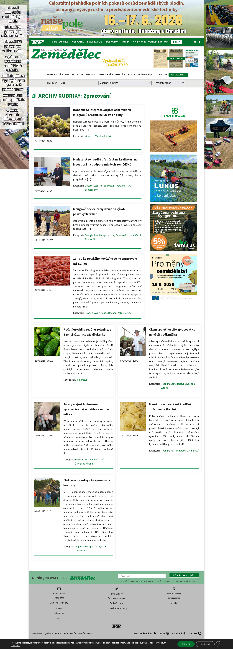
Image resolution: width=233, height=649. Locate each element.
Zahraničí (90, 239)
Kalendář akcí (178, 74)
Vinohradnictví (103, 136)
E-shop (59, 607)
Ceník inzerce (174, 597)
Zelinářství (81, 379)
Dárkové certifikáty (59, 602)
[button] (184, 575)
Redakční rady (116, 603)
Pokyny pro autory (116, 598)
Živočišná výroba (84, 463)
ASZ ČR (73, 633)
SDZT (89, 633)
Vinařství (89, 136)
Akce (59, 618)
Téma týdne (121, 74)
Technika (80, 550)
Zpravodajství (53, 74)
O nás (54, 41)
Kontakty (163, 41)
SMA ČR (81, 633)
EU (76, 74)
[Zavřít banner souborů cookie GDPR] (218, 644)
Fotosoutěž (160, 74)
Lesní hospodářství (104, 185)
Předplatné (79, 41)
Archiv (136, 41)
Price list (174, 602)
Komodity (91, 74)
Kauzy (104, 312)
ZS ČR (65, 633)
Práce (110, 74)
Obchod (112, 312)
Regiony (132, 74)
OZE (103, 546)
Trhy (81, 74)
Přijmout (186, 644)
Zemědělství (91, 189)
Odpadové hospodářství (128, 235)
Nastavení (205, 644)
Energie (89, 235)
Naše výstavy (112, 41)
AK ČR (58, 633)
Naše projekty (95, 41)
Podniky (165, 383)
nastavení (15, 645)
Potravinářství (122, 185)
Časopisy (64, 41)
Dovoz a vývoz (92, 312)
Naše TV (126, 41)
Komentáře (68, 74)
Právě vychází (145, 74)
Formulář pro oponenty (116, 608)
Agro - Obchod (149, 41)
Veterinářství (124, 312)
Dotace (102, 74)
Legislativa (81, 459)
